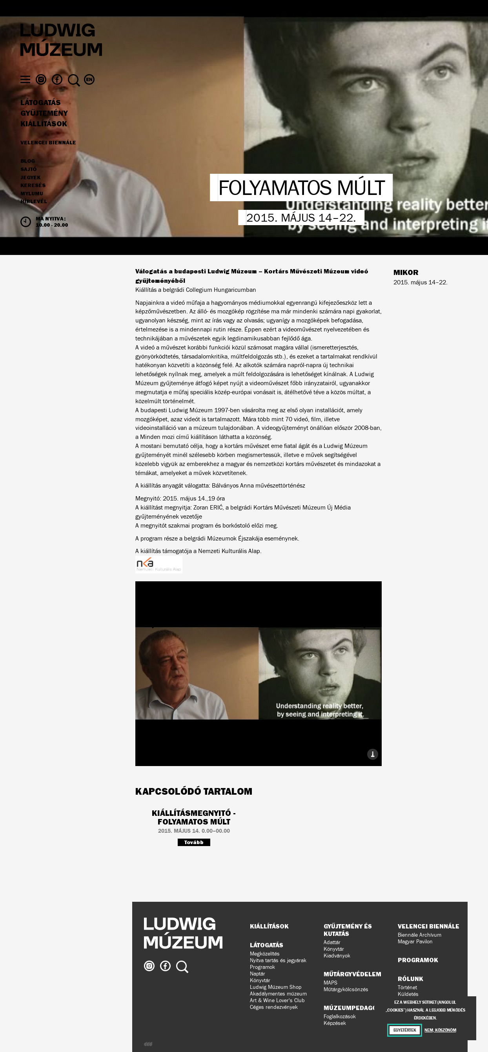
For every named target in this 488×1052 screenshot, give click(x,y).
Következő (340, 659)
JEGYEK (30, 182)
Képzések (335, 1023)
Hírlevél (33, 206)
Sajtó (28, 174)
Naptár (257, 973)
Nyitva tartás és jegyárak (278, 960)
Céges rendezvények (274, 1007)
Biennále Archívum (419, 935)
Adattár (332, 942)
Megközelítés (265, 953)
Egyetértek (404, 1030)
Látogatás (40, 108)
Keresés (33, 190)
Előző (176, 659)
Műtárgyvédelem (352, 974)
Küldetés (408, 994)
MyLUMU (31, 199)
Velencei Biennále (48, 147)
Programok (262, 967)
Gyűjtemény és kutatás (348, 929)
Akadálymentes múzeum (278, 993)
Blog (27, 166)
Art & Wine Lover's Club (277, 1000)
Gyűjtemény (44, 118)
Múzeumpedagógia (355, 1008)
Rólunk (410, 979)
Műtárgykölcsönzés (346, 989)
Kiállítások (43, 129)
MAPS (330, 982)
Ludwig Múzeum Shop (275, 987)
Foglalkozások (340, 1016)
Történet (407, 987)
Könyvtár (260, 980)
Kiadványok (337, 955)
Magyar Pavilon (415, 941)
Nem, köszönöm (440, 1030)
